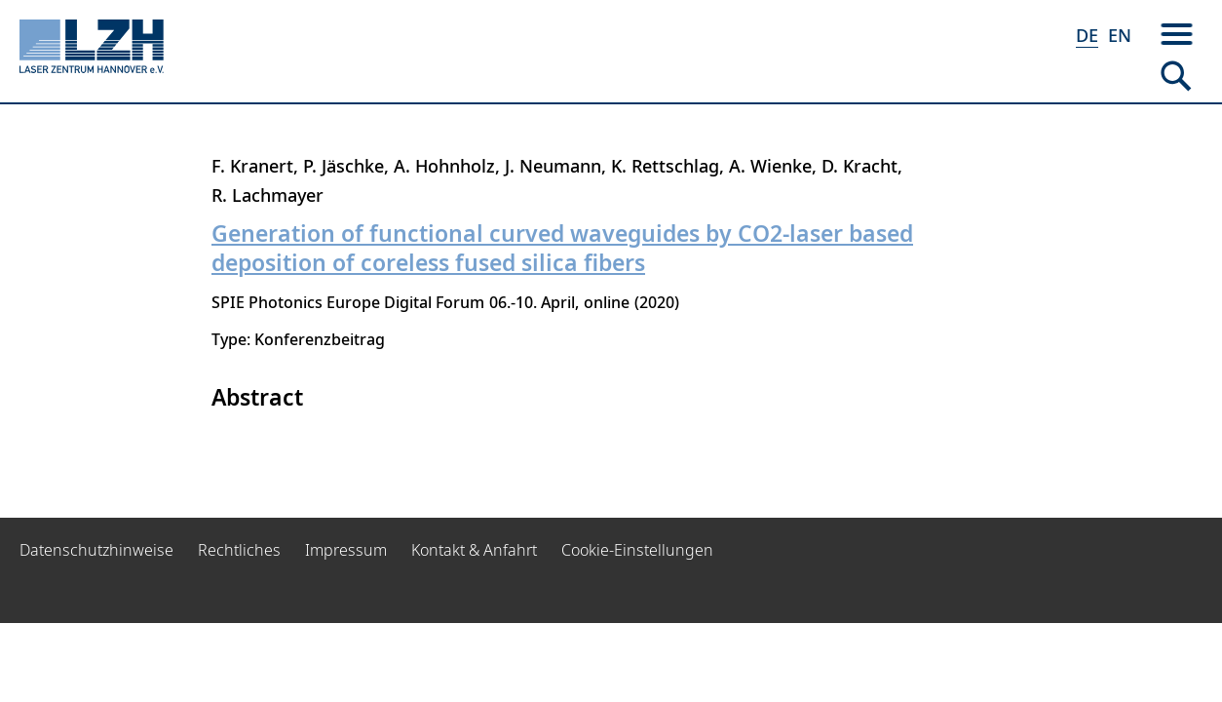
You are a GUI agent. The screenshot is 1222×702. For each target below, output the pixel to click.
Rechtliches (239, 550)
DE (1087, 35)
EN (1119, 35)
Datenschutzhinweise (96, 550)
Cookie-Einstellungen (637, 550)
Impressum (346, 550)
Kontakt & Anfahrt (474, 550)
